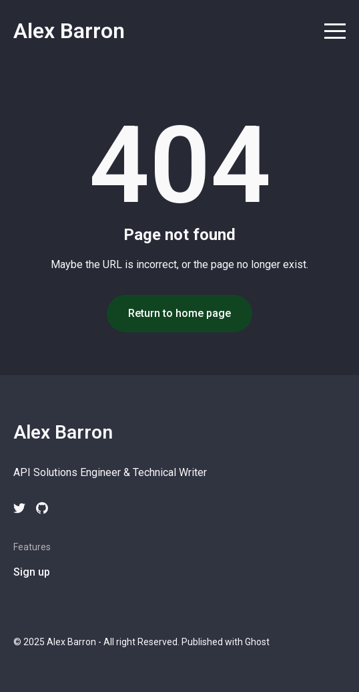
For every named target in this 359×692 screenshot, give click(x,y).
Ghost (257, 642)
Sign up (31, 572)
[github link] (42, 508)
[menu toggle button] (335, 32)
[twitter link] (19, 508)
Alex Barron (69, 30)
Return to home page (179, 313)
